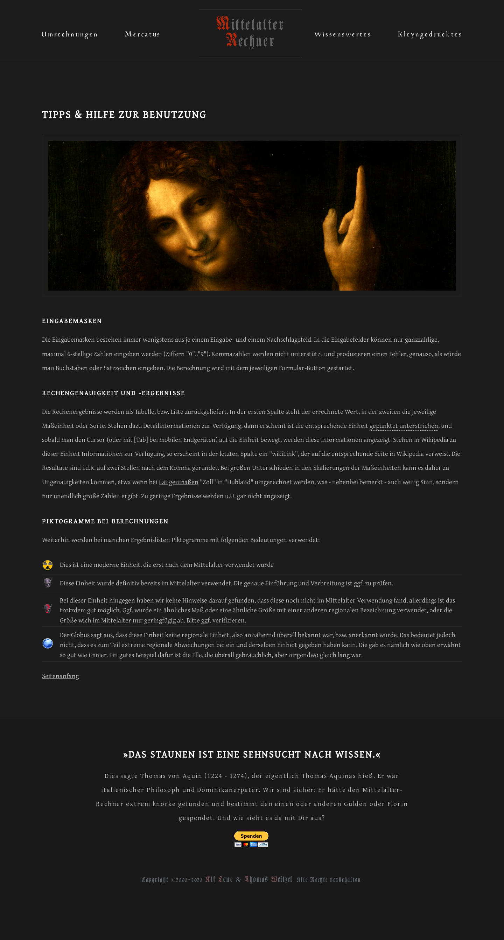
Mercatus (143, 32)
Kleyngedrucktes (430, 32)
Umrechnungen (70, 32)
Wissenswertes (342, 32)
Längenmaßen (178, 482)
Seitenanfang (60, 676)
